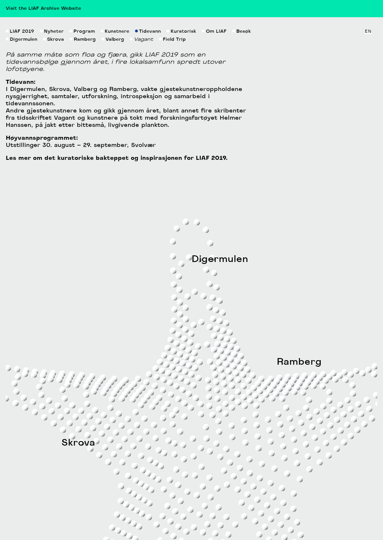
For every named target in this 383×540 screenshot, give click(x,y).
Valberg (112, 135)
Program (82, 127)
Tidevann (148, 127)
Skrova (53, 135)
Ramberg (83, 135)
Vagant (141, 135)
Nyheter (52, 127)
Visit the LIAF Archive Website (43, 8)
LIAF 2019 (20, 127)
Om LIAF (214, 127)
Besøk (241, 127)
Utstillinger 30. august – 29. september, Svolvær (81, 241)
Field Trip (172, 135)
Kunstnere (115, 127)
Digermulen (21, 135)
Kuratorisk (181, 127)
